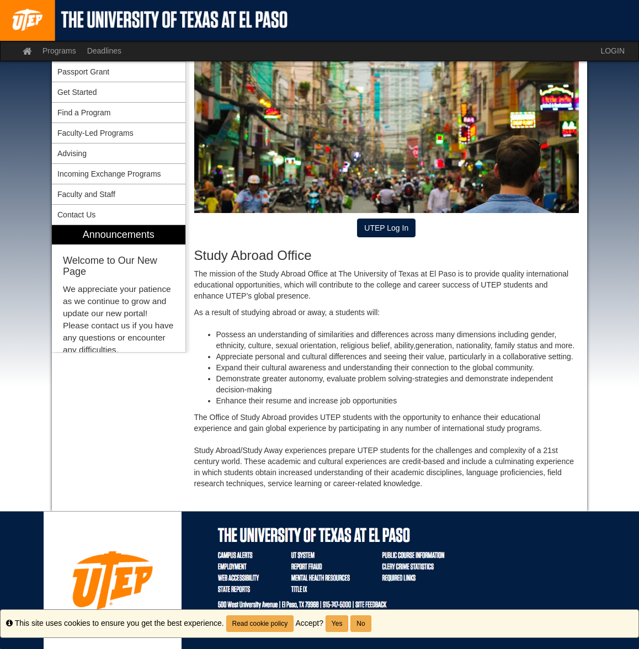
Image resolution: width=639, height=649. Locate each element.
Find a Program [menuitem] (83, 112)
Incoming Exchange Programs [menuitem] (109, 173)
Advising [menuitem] (72, 153)
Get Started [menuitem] (77, 92)
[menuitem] (118, 289)
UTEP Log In (386, 228)
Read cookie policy (260, 623)
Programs (59, 50)
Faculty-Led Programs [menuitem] (95, 133)
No (360, 623)
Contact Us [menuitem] (76, 214)
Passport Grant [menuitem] (83, 71)
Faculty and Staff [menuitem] (86, 194)
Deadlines (104, 50)
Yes (337, 623)
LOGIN (612, 50)
